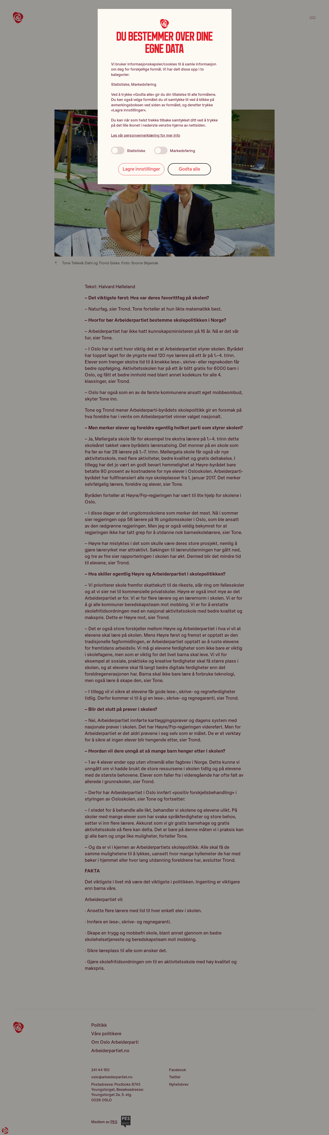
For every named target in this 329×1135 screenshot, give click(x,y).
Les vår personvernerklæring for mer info (145, 135)
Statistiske (128, 150)
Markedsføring (174, 150)
